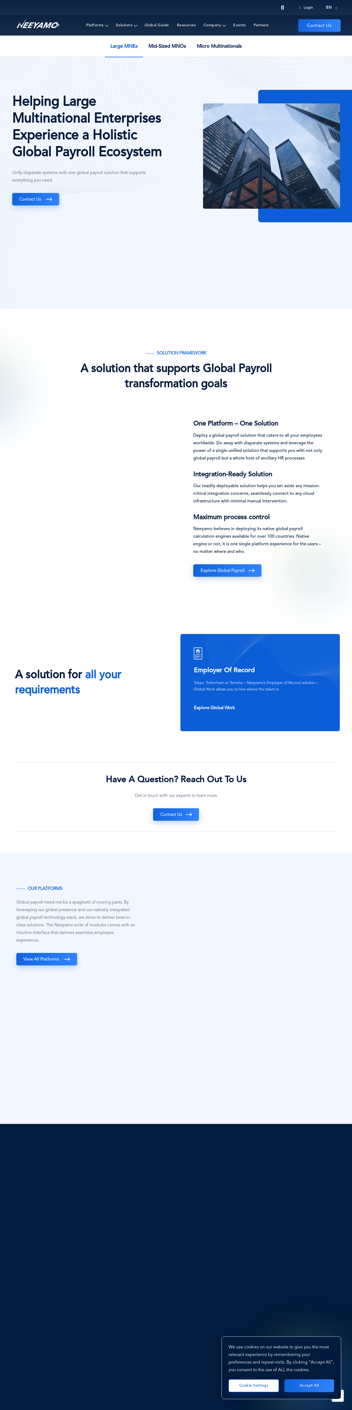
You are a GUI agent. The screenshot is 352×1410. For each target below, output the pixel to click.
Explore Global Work (214, 708)
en (329, 7)
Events (239, 25)
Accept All (309, 1385)
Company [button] (212, 25)
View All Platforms (42, 959)
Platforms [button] (95, 25)
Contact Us (319, 26)
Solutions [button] (124, 25)
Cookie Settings (254, 1385)
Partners (261, 25)
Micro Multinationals (219, 46)
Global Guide (157, 25)
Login (306, 7)
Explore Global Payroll (223, 571)
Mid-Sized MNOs (167, 46)
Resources (186, 25)
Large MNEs (124, 46)
